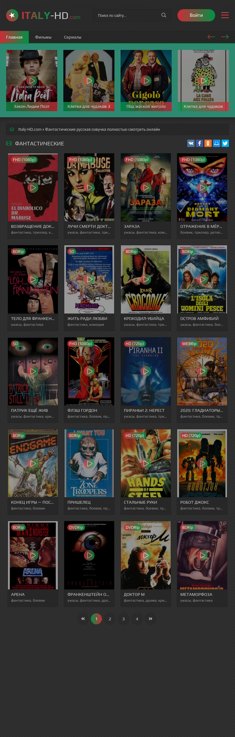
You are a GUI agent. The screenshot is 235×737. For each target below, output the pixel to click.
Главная (14, 37)
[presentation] (211, 36)
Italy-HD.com (30, 129)
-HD (50, 15)
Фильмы (43, 37)
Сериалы (72, 37)
